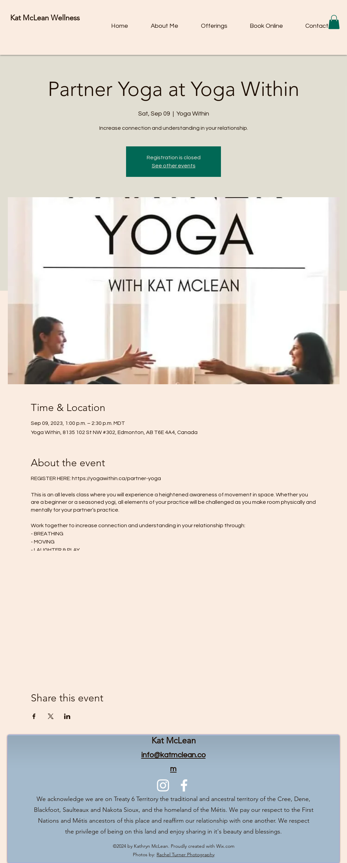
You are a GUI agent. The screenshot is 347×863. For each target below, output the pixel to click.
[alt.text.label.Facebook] (184, 785)
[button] (334, 22)
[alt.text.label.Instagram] (163, 785)
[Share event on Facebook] (34, 716)
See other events (174, 165)
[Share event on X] (50, 716)
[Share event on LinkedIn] (67, 716)
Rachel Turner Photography (186, 854)
